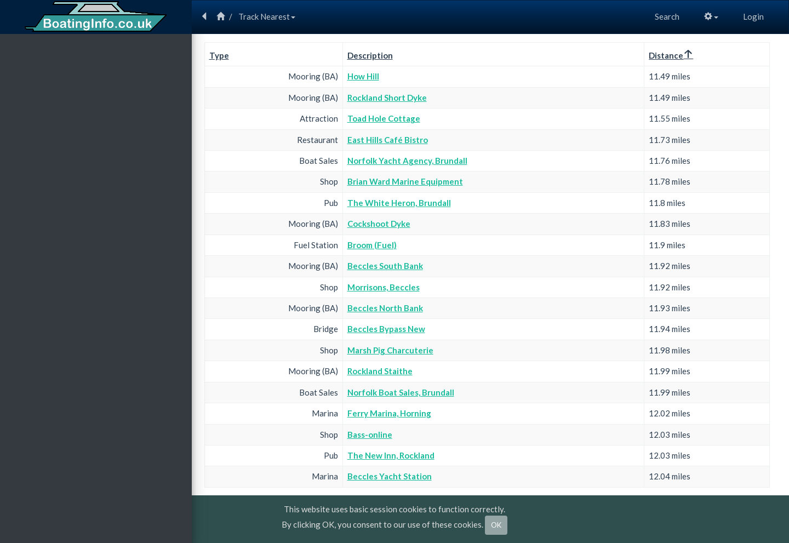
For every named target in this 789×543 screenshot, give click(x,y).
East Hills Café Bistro (387, 140)
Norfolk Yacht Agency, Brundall (407, 160)
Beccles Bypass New (386, 329)
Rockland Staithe (380, 371)
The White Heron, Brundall (399, 203)
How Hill (363, 76)
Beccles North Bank (385, 308)
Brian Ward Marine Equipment (405, 181)
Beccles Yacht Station (389, 476)
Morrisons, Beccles (383, 287)
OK (496, 525)
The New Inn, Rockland (390, 455)
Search (667, 16)
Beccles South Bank (385, 266)
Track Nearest (266, 16)
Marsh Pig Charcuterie (390, 350)
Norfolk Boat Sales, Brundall (400, 392)
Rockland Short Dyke (387, 97)
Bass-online (369, 434)
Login (753, 16)
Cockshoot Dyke (378, 223)
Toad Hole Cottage (383, 118)
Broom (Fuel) (372, 245)
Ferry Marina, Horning (389, 413)
